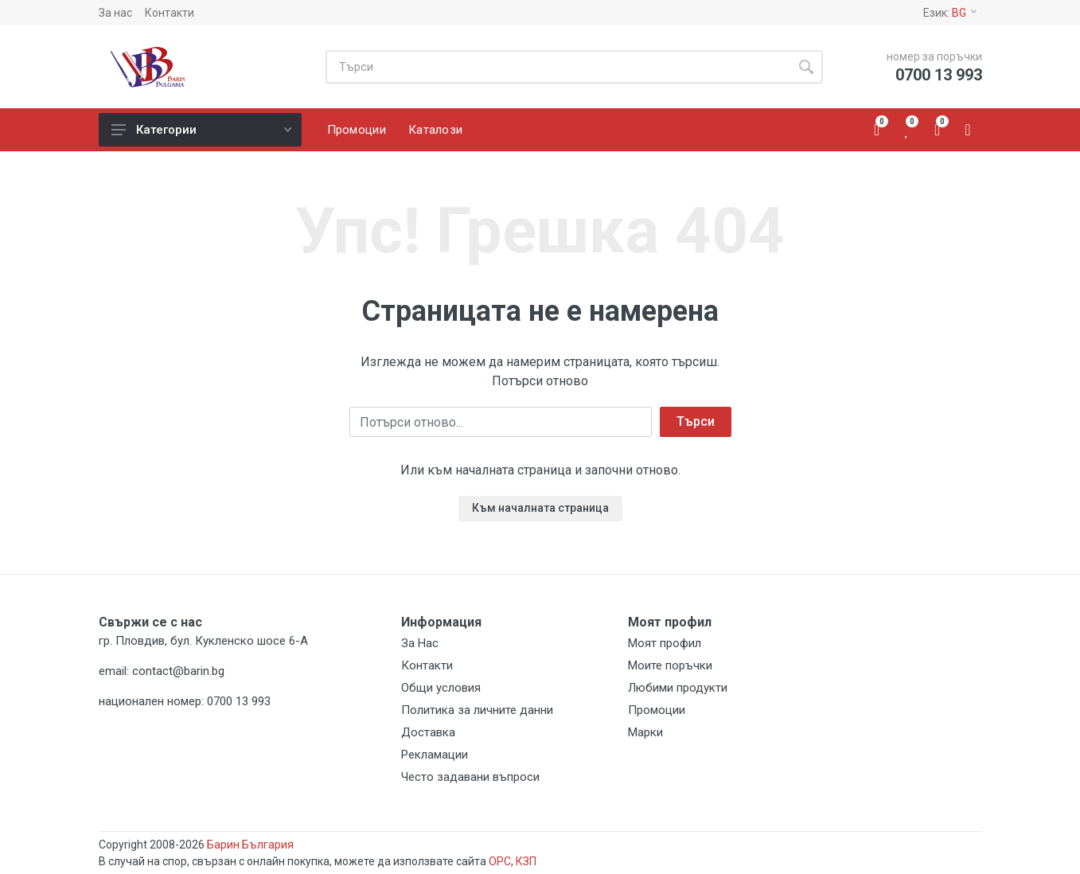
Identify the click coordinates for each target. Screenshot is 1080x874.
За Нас (420, 643)
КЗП (526, 861)
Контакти (169, 12)
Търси (695, 421)
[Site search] (558, 67)
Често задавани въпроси (470, 777)
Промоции (656, 710)
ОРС (500, 861)
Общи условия (441, 688)
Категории (201, 130)
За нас (115, 12)
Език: (950, 12)
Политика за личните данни (477, 710)
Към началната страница (540, 507)
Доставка (428, 732)
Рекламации (434, 754)
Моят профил (664, 643)
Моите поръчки (670, 665)
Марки (645, 732)
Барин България (250, 844)
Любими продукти (677, 688)
